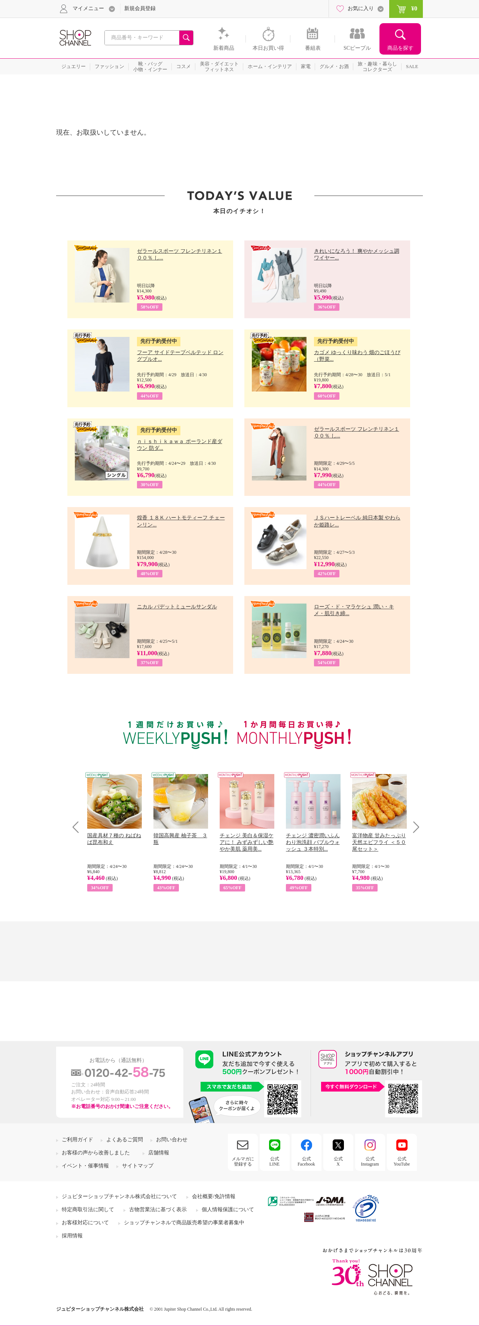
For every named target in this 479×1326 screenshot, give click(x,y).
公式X (338, 1161)
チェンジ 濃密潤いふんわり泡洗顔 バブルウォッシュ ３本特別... (313, 842)
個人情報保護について (228, 1209)
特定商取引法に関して (88, 1209)
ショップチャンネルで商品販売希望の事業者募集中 (184, 1222)
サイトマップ (137, 1166)
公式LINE (274, 1161)
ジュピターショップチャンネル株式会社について (119, 1196)
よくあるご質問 (124, 1139)
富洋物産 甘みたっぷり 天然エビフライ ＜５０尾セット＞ (379, 842)
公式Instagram (370, 1161)
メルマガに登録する (243, 1161)
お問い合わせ (171, 1139)
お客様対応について (85, 1222)
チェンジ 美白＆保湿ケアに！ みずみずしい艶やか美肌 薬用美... (247, 842)
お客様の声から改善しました (96, 1152)
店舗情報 (158, 1152)
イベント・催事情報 (85, 1166)
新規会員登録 (140, 8)
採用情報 (72, 1235)
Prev (78, 827)
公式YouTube (402, 1161)
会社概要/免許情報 (213, 1196)
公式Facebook (306, 1161)
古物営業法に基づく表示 (158, 1209)
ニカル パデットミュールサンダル (177, 607)
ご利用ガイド (77, 1139)
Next (414, 827)
